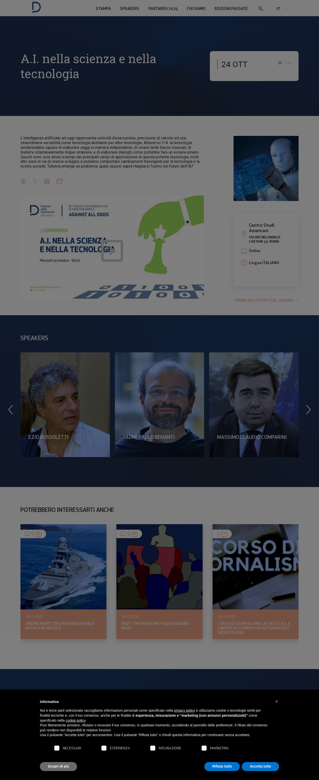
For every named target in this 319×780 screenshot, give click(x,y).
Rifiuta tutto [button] (222, 766)
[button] (277, 701)
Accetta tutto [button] (260, 766)
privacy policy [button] (184, 710)
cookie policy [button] (75, 720)
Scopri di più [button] (58, 766)
